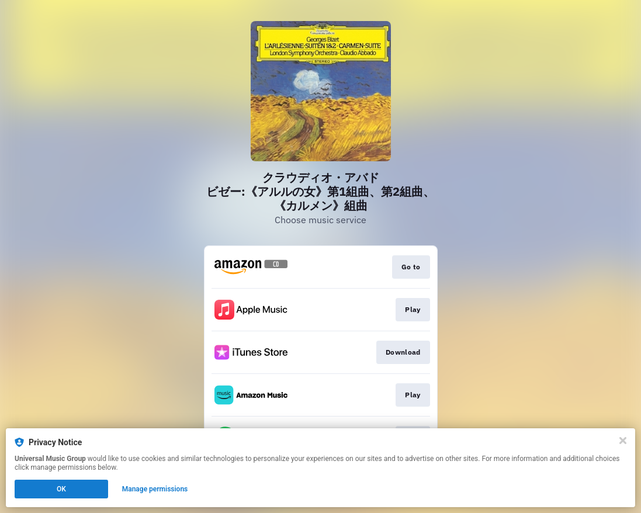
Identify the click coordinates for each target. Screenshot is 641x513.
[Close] (623, 440)
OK (61, 489)
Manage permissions (155, 489)
